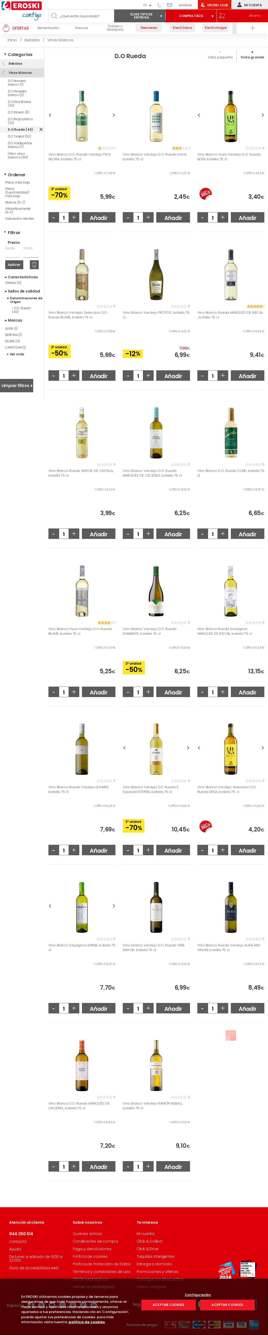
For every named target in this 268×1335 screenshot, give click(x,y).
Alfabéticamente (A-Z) (18, 210)
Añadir (99, 218)
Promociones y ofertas (157, 1271)
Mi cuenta (248, 4)
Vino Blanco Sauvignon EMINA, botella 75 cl (81, 947)
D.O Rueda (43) (20, 129)
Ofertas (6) (13, 282)
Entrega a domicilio (154, 1264)
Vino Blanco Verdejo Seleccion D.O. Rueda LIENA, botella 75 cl (226, 789)
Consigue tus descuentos (160, 1279)
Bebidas (15, 63)
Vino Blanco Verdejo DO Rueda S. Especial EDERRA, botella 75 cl (151, 789)
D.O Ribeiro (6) (19, 112)
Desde (10, 248)
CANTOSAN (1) (15, 347)
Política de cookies (90, 1256)
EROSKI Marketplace (90, 1279)
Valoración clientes (19, 218)
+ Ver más (15, 354)
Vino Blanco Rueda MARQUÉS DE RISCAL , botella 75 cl (230, 314)
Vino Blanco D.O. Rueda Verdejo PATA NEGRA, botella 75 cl (79, 156)
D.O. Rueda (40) (21, 310)
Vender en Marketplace (94, 1286)
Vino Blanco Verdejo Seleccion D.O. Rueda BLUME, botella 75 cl (78, 314)
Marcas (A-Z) (15, 202)
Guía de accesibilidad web (34, 1268)
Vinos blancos (20, 72)
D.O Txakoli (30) (19, 136)
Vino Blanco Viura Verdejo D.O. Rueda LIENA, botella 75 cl (229, 156)
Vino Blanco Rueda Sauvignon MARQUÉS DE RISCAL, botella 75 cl (224, 631)
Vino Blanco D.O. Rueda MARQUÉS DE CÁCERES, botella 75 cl (79, 1105)
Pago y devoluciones (92, 1248)
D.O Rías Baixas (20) (19, 104)
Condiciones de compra (95, 1241)
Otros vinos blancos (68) (18, 155)
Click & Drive (147, 1248)
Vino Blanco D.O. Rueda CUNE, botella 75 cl (230, 473)
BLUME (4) (12, 341)
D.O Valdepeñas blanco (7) (20, 145)
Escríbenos (171, 4)
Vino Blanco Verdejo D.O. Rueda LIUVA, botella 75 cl (155, 156)
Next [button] (114, 115)
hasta (28, 248)
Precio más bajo (17, 182)
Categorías (20, 55)
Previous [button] (50, 115)
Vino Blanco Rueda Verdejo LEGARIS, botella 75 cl (78, 789)
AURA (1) (11, 328)
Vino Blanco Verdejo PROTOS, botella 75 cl (156, 314)
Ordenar (17, 175)
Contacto (18, 1241)
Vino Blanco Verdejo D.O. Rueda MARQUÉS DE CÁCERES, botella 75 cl (152, 473)
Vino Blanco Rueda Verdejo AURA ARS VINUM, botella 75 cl (228, 947)
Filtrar (14, 233)
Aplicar (14, 264)
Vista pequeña (220, 57)
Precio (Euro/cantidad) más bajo (17, 192)
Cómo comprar (151, 1286)
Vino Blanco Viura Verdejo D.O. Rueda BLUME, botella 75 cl (80, 631)
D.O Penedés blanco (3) (17, 93)
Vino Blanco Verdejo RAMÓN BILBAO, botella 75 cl (152, 1105)
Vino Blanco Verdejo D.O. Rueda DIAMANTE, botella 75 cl (149, 631)
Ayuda (15, 1249)
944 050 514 (161, 4)
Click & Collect (149, 1241)
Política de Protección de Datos (102, 1264)
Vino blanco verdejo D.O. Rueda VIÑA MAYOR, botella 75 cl (154, 947)
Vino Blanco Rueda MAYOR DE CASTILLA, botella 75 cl (80, 473)
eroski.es (185, 5)
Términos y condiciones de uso (101, 1271)
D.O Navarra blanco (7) (17, 83)
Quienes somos (87, 1233)
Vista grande (252, 57)
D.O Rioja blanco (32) (20, 121)
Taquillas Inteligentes (156, 1256)
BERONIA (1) (13, 335)
